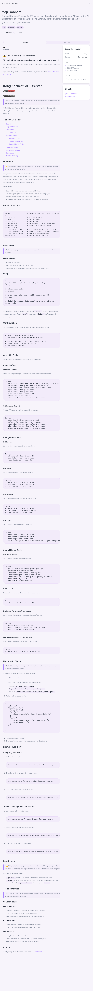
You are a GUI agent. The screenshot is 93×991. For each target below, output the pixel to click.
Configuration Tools (16, 141)
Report (19, 32)
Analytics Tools (14, 138)
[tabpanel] (46, 500)
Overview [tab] (25, 42)
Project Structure (12, 127)
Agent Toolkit (37, 952)
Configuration (11, 132)
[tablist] (46, 42)
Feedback (7, 32)
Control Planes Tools (16, 144)
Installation (10, 129)
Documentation (71, 94)
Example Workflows (13, 150)
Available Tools (11, 135)
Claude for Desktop (17, 678)
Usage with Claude (12, 147)
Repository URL (71, 96)
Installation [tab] (68, 42)
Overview (9, 124)
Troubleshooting (12, 156)
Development (10, 153)
